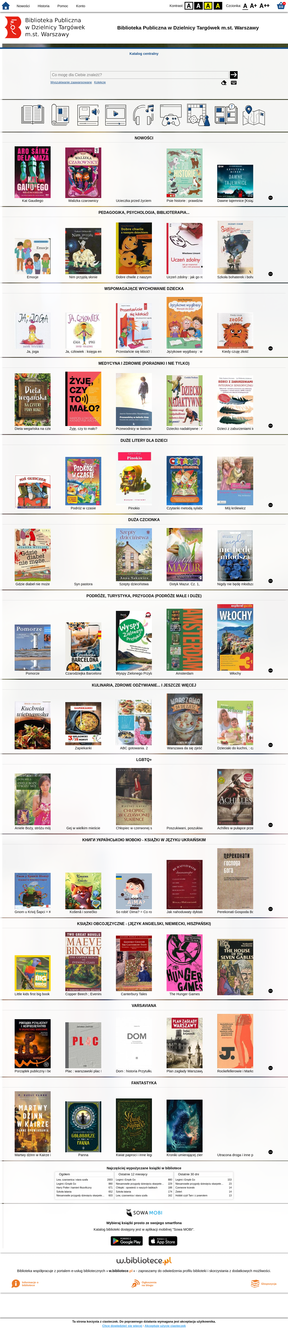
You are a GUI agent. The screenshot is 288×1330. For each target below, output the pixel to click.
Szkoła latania (64, 1191)
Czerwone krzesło (185, 1187)
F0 (245, 5)
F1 (253, 5)
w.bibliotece (121, 1271)
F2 (264, 5)
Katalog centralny (144, 54)
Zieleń (178, 1191)
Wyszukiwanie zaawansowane (71, 82)
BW (198, 5)
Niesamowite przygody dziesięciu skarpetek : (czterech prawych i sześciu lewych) (100, 1195)
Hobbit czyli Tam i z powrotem (191, 1195)
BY (217, 5)
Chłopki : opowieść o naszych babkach (136, 1187)
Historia (43, 6)
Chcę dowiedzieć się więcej (122, 1326)
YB (208, 5)
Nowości (23, 6)
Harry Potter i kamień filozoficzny (74, 1187)
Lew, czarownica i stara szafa (72, 1179)
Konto (80, 6)
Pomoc (62, 6)
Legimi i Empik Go (66, 1183)
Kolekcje (100, 82)
